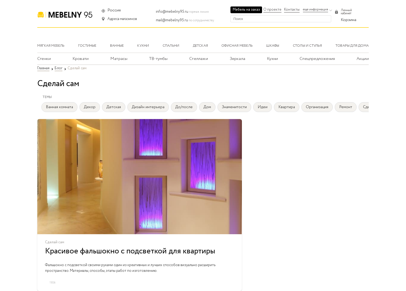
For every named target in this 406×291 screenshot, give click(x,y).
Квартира (286, 107)
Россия (114, 10)
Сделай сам (54, 242)
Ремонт (345, 107)
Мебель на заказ (246, 9)
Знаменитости (234, 107)
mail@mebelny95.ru (172, 20)
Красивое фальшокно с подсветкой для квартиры (130, 251)
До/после (184, 107)
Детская (113, 107)
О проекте (272, 9)
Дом (207, 107)
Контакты (292, 9)
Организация (317, 107)
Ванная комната (59, 107)
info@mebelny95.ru (172, 11)
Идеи (262, 107)
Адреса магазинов (122, 19)
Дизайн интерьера (148, 107)
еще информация (315, 9)
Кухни (272, 58)
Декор (90, 107)
